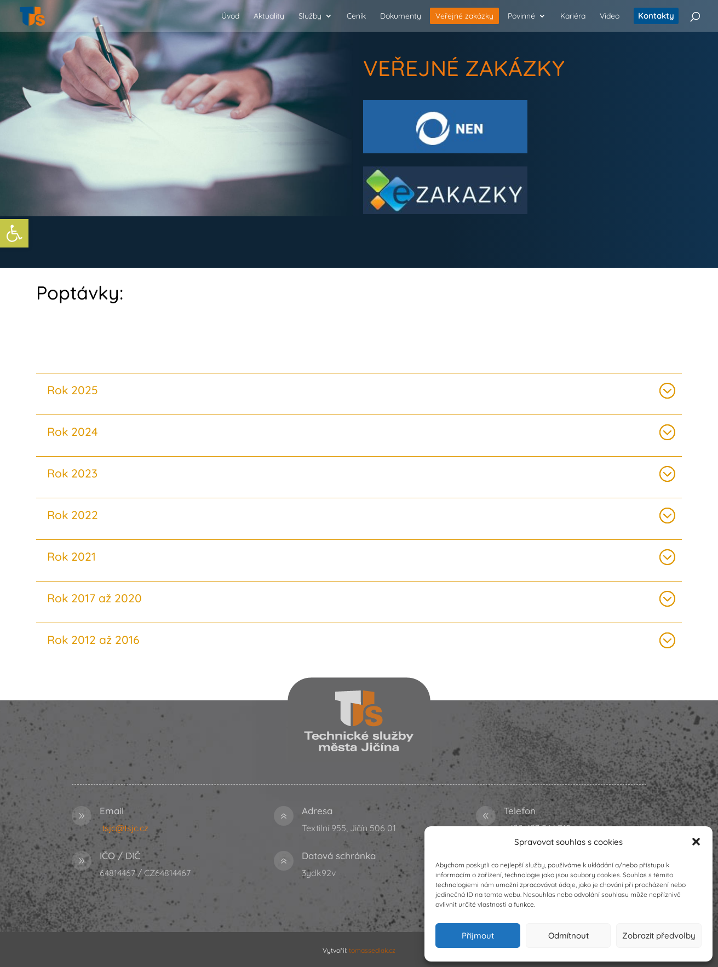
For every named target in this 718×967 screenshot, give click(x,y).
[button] (696, 841)
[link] (14, 233)
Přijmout (478, 935)
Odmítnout (568, 935)
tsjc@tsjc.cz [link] (125, 827)
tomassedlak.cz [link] (372, 950)
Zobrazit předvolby (659, 935)
